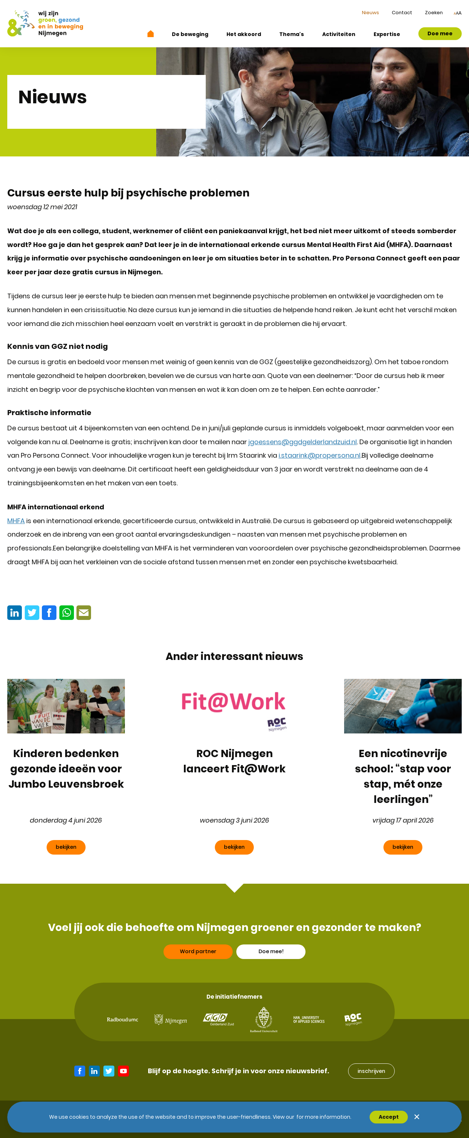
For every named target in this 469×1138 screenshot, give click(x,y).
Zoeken (434, 12)
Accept (389, 1117)
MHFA (16, 520)
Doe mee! (271, 970)
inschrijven (371, 1071)
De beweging (190, 34)
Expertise (387, 34)
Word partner (198, 970)
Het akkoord (243, 34)
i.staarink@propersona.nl (319, 455)
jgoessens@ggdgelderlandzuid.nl (302, 441)
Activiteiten (338, 34)
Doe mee (440, 33)
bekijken (66, 847)
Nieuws (370, 12)
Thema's (291, 34)
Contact (402, 12)
